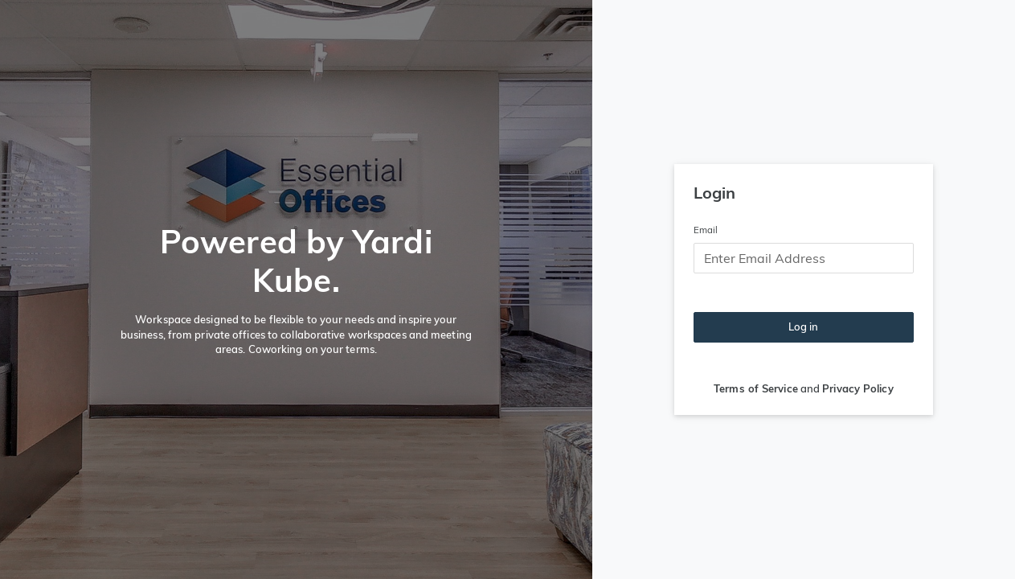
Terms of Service (756, 388)
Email (706, 230)
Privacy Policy (857, 388)
